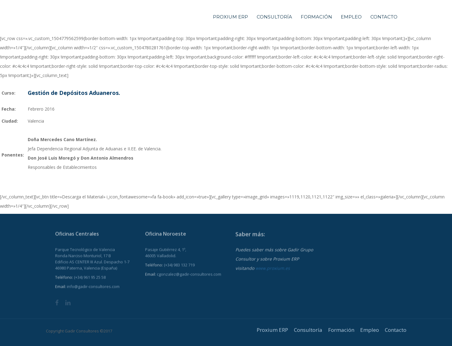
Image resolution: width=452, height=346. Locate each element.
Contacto (383, 17)
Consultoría (274, 17)
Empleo (351, 17)
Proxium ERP (230, 17)
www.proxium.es (272, 272)
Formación (316, 17)
